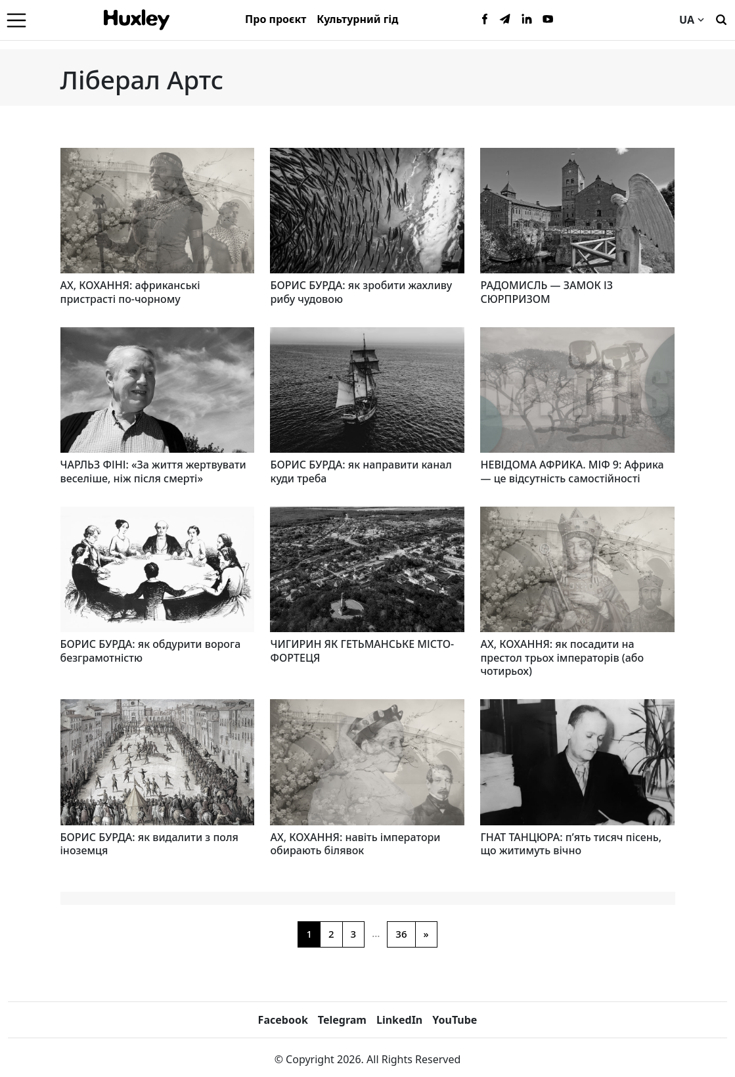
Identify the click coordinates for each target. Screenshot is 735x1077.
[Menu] (16, 19)
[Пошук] (721, 18)
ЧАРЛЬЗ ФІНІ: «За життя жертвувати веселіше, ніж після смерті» (153, 471)
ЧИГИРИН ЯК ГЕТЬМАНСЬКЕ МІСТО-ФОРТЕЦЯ (362, 651)
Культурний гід (357, 19)
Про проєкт (275, 19)
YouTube (454, 1020)
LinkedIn (399, 1020)
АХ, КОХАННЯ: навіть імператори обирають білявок (355, 844)
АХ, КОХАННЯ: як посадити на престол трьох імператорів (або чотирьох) (562, 658)
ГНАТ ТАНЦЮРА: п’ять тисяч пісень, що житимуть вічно (570, 844)
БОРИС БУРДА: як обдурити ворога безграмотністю (150, 651)
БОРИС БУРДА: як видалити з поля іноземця (149, 844)
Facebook (283, 1020)
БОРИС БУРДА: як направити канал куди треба (360, 471)
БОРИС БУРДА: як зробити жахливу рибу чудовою (361, 292)
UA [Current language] (691, 19)
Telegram (342, 1020)
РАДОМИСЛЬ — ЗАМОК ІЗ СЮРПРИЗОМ (546, 292)
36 (401, 933)
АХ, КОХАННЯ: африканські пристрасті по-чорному (130, 292)
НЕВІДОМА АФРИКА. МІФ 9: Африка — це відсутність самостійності (571, 471)
